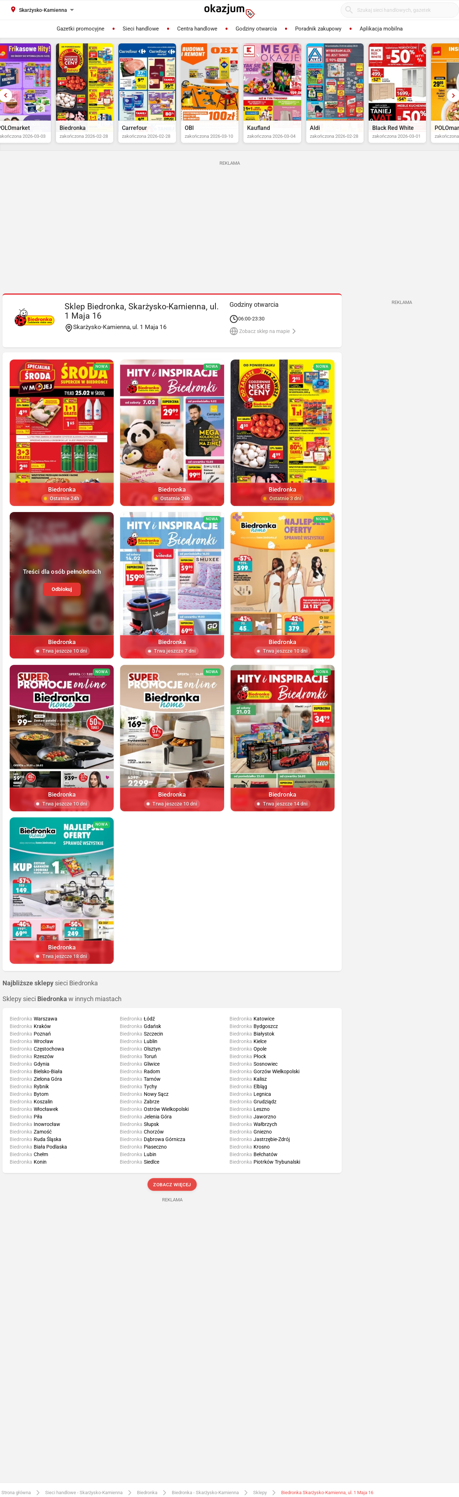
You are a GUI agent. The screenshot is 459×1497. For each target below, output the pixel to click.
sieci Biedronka (50, 992)
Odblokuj (62, 598)
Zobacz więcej (172, 1194)
